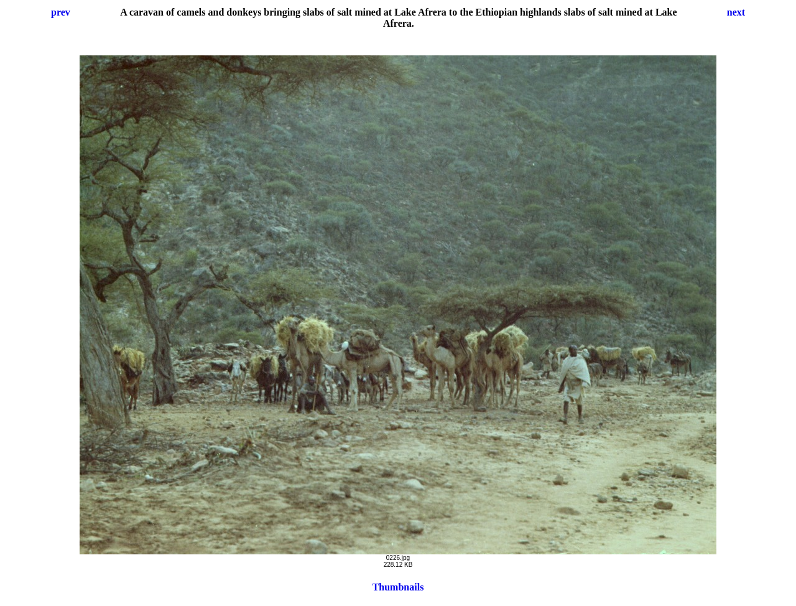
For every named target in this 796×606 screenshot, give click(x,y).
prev (60, 12)
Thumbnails (398, 587)
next (736, 12)
